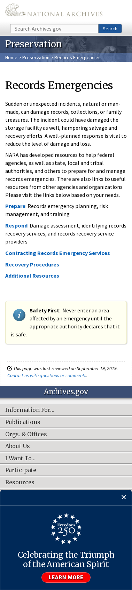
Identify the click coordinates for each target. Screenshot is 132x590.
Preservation (35, 57)
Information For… (29, 410)
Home (11, 57)
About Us (17, 446)
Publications (22, 422)
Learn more (66, 577)
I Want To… (20, 458)
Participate (20, 470)
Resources (19, 482)
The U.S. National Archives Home (53, 11)
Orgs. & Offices (26, 434)
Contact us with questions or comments (46, 375)
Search (110, 28)
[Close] (123, 497)
